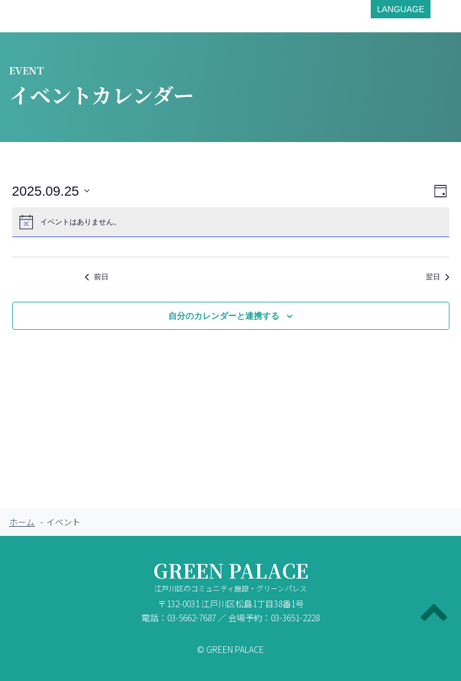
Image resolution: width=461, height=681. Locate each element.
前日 (97, 277)
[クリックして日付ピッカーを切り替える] (51, 191)
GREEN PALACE (230, 578)
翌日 (437, 277)
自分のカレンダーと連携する (223, 316)
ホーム (22, 522)
